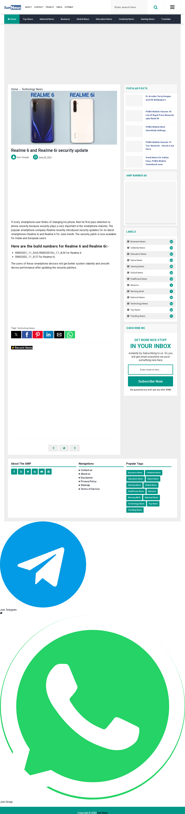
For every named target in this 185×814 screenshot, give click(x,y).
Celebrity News (126, 19)
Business (65, 19)
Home (12, 19)
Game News (151, 260)
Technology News (26, 328)
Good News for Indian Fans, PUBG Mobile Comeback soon (157, 161)
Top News (28, 19)
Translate (166, 19)
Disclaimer (87, 472)
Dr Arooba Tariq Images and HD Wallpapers (158, 98)
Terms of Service (90, 484)
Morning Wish (151, 291)
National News (47, 19)
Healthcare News (151, 279)
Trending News (151, 316)
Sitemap (85, 480)
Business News (151, 241)
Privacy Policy (88, 476)
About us (85, 469)
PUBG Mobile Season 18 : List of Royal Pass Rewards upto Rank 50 (160, 115)
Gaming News (148, 19)
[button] (16, 334)
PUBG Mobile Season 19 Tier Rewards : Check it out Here (160, 145)
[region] (92, 56)
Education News (104, 19)
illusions (151, 285)
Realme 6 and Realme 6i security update (49, 150)
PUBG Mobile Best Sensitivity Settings (156, 129)
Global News (83, 19)
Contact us (86, 465)
